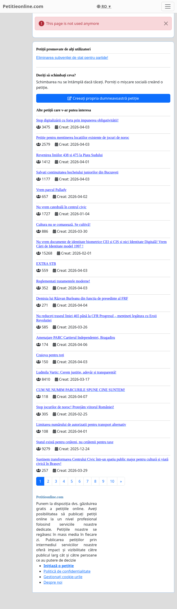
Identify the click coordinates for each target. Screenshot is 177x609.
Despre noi (53, 582)
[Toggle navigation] (167, 6)
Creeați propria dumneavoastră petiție (103, 98)
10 (112, 481)
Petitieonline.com (23, 6)
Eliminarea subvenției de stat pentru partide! (72, 58)
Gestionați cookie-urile (63, 576)
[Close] (165, 23)
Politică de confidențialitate (67, 571)
